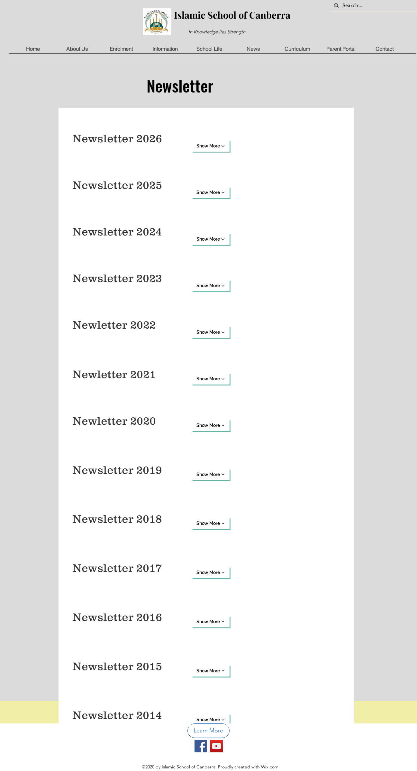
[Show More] (211, 146)
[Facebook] (201, 746)
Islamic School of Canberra (232, 15)
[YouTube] (216, 746)
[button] (77, 49)
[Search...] (372, 6)
